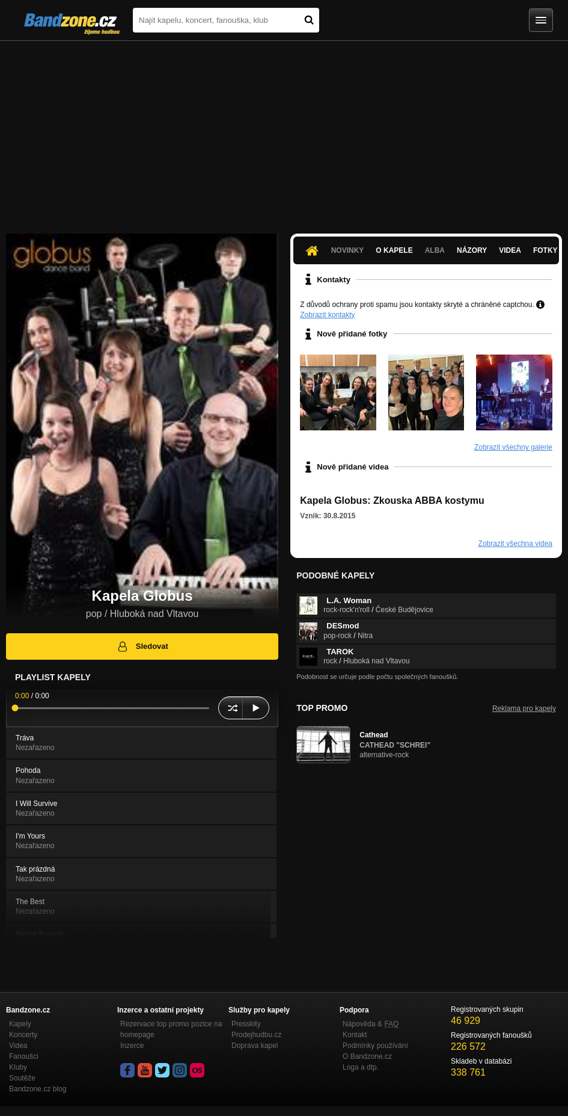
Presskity (246, 1024)
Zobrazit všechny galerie (513, 447)
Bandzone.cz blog (37, 1089)
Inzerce (132, 1045)
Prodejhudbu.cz (256, 1035)
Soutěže (22, 1078)
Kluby (18, 1067)
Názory (472, 250)
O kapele (394, 250)
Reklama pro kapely (524, 708)
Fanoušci (23, 1056)
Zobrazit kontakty (327, 315)
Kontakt (355, 1035)
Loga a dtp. (361, 1067)
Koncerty (23, 1035)
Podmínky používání (375, 1045)
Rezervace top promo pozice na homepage (171, 1029)
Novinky (347, 250)
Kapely (20, 1024)
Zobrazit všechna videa (515, 543)
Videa (510, 250)
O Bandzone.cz (367, 1056)
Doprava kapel (254, 1045)
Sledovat (142, 646)
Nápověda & (371, 1024)
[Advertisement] (284, 131)
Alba (435, 250)
